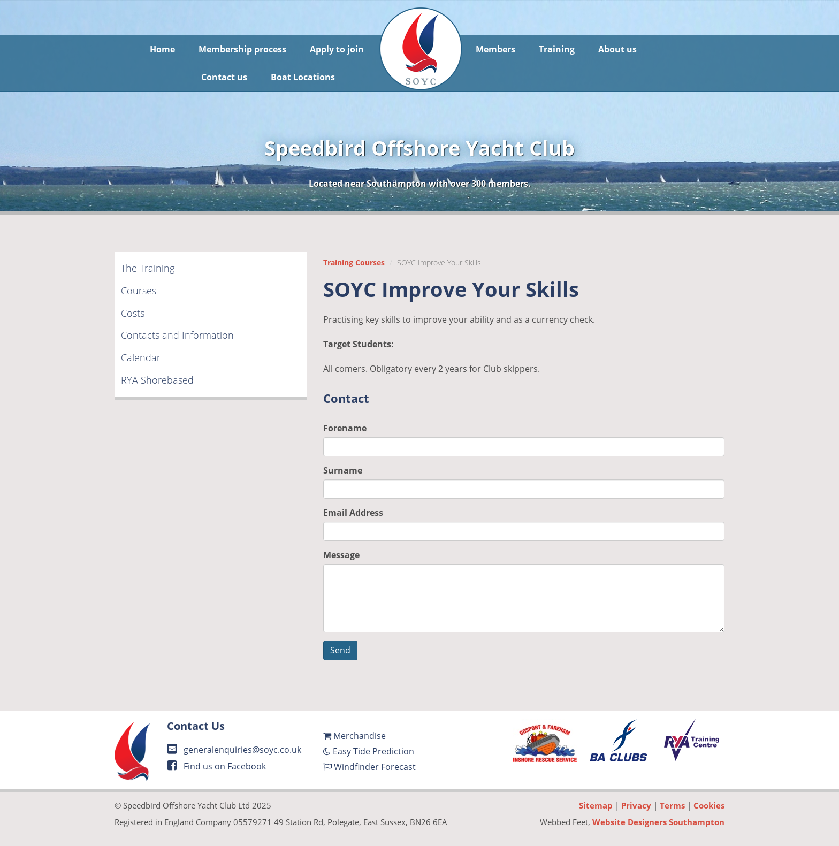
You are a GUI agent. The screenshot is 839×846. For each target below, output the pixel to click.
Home (162, 49)
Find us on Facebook (216, 766)
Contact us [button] (224, 77)
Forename (345, 428)
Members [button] (495, 49)
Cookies (708, 805)
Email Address (353, 513)
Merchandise (354, 736)
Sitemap (596, 805)
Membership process (242, 49)
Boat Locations (303, 77)
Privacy (636, 805)
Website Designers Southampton (658, 822)
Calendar (141, 357)
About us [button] (617, 49)
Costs (132, 313)
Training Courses (354, 262)
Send (340, 650)
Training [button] (557, 49)
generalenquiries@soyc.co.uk (234, 750)
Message (341, 555)
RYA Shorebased (157, 380)
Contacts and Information (177, 335)
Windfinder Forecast (369, 767)
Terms (672, 805)
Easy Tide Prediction (368, 751)
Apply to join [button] (337, 49)
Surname (342, 470)
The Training (147, 268)
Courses (138, 290)
